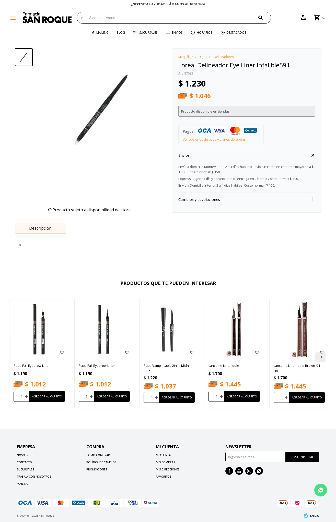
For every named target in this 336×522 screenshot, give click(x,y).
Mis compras (165, 462)
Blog (121, 32)
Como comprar (98, 455)
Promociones (96, 469)
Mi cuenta (163, 455)
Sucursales (148, 32)
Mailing (102, 32)
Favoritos (163, 476)
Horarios (204, 32)
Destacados (236, 32)
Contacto (24, 462)
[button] (264, 17)
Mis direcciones (167, 469)
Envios (177, 32)
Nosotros (24, 455)
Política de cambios (101, 462)
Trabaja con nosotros (34, 476)
